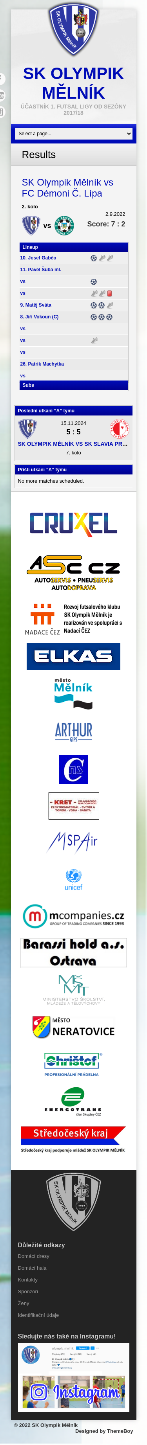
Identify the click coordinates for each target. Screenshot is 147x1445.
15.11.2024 (73, 423)
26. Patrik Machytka (42, 364)
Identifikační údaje (38, 1315)
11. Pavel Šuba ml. (41, 269)
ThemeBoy (120, 1431)
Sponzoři (28, 1291)
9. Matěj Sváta (35, 305)
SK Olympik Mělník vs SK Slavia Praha (76, 444)
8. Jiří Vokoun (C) (39, 317)
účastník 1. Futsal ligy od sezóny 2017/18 (73, 109)
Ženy (23, 1303)
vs (22, 281)
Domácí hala (32, 1268)
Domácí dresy (33, 1256)
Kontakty (28, 1280)
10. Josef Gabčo (38, 258)
